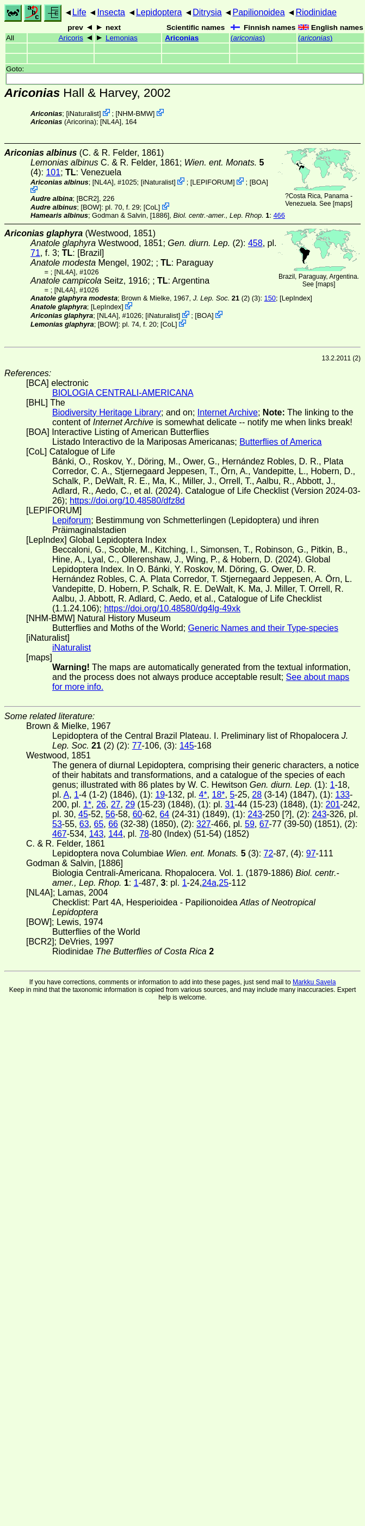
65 (99, 824)
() (248, 38)
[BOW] (91, 207)
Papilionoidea (258, 12)
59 (250, 824)
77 (137, 745)
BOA (258, 182)
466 (279, 215)
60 (138, 814)
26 (101, 804)
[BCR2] (88, 198)
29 (130, 804)
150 (270, 298)
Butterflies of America (280, 441)
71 (35, 253)
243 (255, 814)
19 (160, 794)
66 (113, 824)
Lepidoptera (159, 12)
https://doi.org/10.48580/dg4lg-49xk (172, 608)
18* (218, 794)
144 (115, 833)
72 (269, 853)
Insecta (111, 12)
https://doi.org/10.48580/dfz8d (127, 500)
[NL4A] (110, 122)
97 (311, 853)
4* (203, 794)
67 (264, 824)
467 (59, 833)
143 (96, 833)
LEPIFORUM (212, 182)
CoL (151, 207)
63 (84, 824)
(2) (221, 298)
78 (144, 833)
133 (342, 794)
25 (223, 882)
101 (53, 172)
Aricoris (71, 38)
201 (333, 804)
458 (255, 243)
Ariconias (182, 38)
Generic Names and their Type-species (263, 628)
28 (257, 794)
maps (342, 203)
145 (187, 745)
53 (57, 824)
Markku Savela (314, 982)
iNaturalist (83, 113)
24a (209, 882)
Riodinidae (316, 12)
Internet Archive (227, 412)
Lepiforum (71, 520)
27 (116, 804)
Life (79, 12)
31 (230, 804)
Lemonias (122, 38)
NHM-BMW (135, 113)
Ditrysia (207, 12)
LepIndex (296, 298)
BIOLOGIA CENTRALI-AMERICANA (123, 392)
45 (83, 814)
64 (164, 814)
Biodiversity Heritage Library (106, 412)
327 (203, 824)
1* (87, 804)
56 (110, 814)
